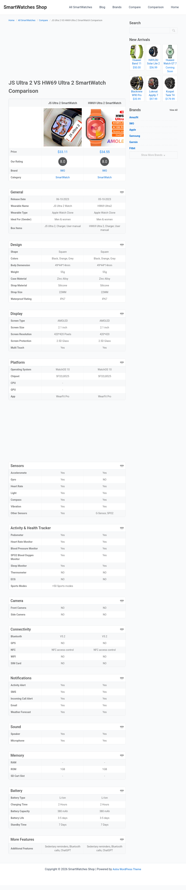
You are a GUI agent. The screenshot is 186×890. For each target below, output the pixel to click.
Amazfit (133, 117)
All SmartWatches (88, 7)
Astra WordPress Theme (126, 874)
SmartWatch (63, 182)
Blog (109, 7)
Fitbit (132, 148)
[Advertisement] (67, 51)
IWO (62, 175)
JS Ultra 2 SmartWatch (62, 103)
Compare (138, 7)
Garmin (133, 142)
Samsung (134, 135)
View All (173, 110)
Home (175, 7)
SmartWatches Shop (25, 7)
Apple (132, 129)
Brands (122, 7)
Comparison (158, 7)
